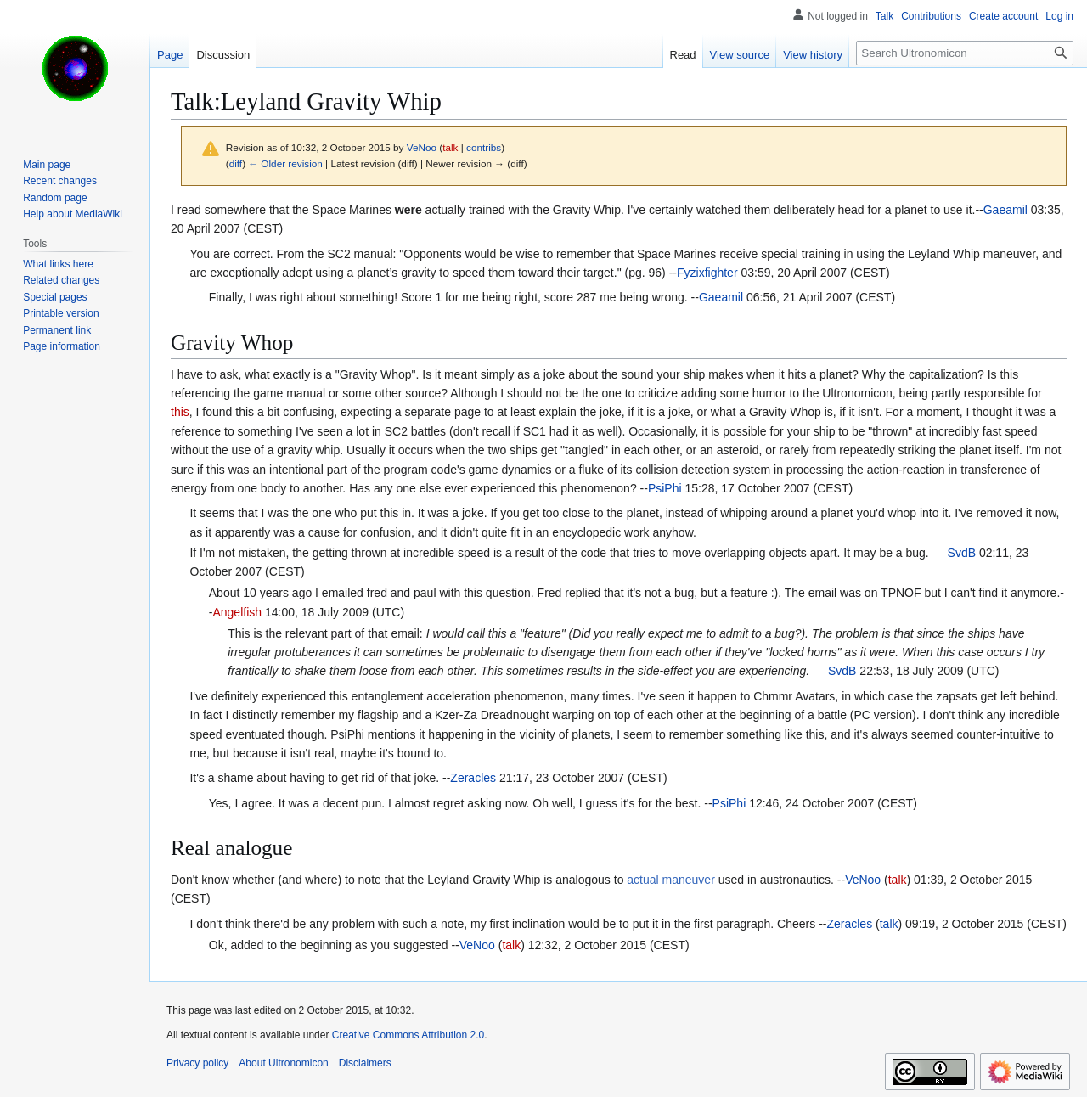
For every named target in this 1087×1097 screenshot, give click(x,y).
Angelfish (237, 612)
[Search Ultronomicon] (964, 53)
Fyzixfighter (707, 272)
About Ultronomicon (283, 1063)
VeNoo (863, 879)
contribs (483, 147)
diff (235, 163)
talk (450, 147)
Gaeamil (1005, 210)
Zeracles (473, 778)
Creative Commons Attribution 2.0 (408, 1035)
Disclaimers (365, 1063)
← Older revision (285, 163)
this (180, 412)
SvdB (962, 553)
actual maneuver (671, 879)
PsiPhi (665, 488)
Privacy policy (197, 1063)
